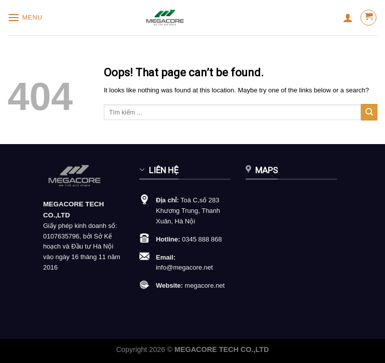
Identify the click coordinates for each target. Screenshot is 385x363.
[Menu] (25, 17)
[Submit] (369, 112)
